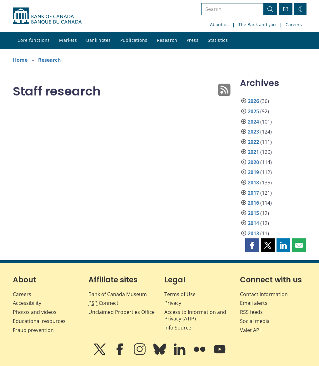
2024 (253, 121)
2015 (253, 213)
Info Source (177, 327)
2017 (253, 192)
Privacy (172, 303)
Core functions (33, 40)
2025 (253, 111)
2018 (253, 182)
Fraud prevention (33, 330)
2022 (253, 142)
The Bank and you (257, 24)
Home (20, 59)
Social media (255, 321)
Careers (294, 24)
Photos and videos (35, 312)
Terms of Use (180, 294)
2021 (253, 152)
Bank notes (98, 40)
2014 (253, 223)
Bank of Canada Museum (117, 294)
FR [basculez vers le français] (285, 9)
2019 (253, 172)
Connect (103, 303)
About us (219, 24)
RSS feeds (251, 312)
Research (167, 40)
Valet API (250, 330)
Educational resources (39, 321)
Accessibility (27, 303)
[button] (252, 245)
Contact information (264, 294)
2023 (253, 131)
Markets (68, 40)
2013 (253, 233)
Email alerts (253, 303)
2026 (253, 101)
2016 (253, 202)
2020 (253, 162)
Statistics (218, 40)
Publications (133, 40)
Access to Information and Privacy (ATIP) (195, 315)
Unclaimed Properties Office (121, 312)
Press (192, 40)
